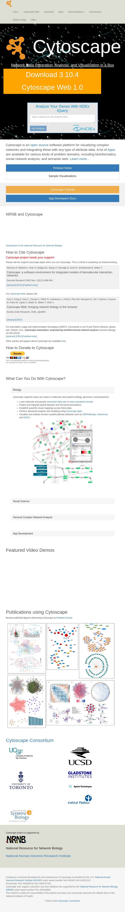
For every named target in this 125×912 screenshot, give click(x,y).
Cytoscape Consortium (30, 740)
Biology (17, 389)
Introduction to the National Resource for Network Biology (34, 245)
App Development (23, 533)
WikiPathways (89, 414)
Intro (16, 12)
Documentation (76, 12)
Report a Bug (19, 19)
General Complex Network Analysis (33, 517)
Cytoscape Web (31, 12)
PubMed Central (64, 618)
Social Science (21, 501)
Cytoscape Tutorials (62, 189)
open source (39, 145)
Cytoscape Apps (74, 411)
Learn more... (80, 159)
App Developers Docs (62, 198)
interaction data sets (57, 401)
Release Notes (62, 168)
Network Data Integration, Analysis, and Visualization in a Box (62, 65)
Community (95, 12)
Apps (60, 12)
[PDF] (20, 285)
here (63, 341)
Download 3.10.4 (52, 74)
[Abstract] (12, 285)
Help (34, 19)
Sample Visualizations (62, 176)
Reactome (102, 414)
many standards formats (81, 401)
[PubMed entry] (30, 285)
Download (49, 12)
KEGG (27, 417)
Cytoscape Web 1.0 (52, 87)
